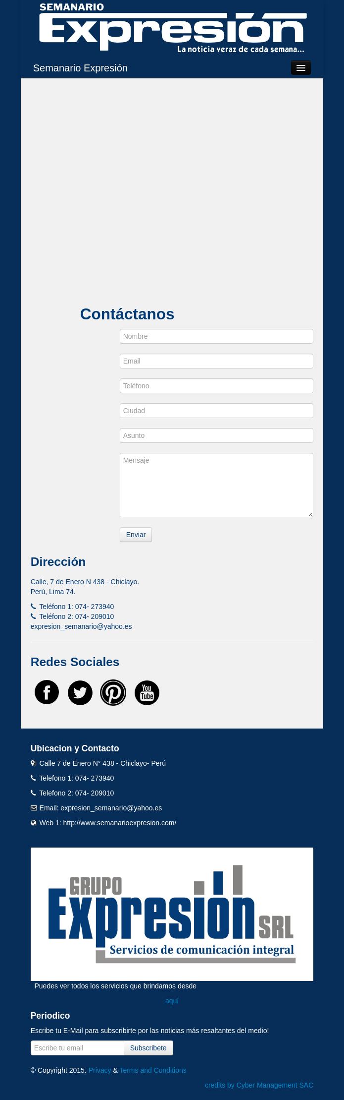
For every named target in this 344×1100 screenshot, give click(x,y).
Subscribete (148, 1048)
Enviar (136, 535)
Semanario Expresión (80, 67)
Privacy (100, 1070)
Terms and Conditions (152, 1070)
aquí (172, 1001)
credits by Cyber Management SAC (259, 1085)
